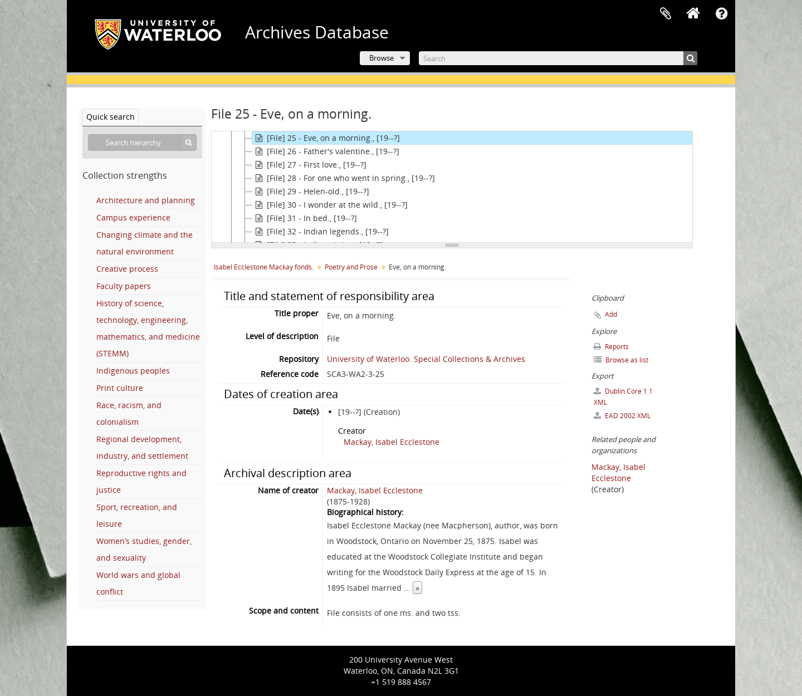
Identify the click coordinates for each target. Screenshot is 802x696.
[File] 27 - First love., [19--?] (309, 164)
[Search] (558, 58)
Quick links (721, 14)
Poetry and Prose (351, 267)
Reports (611, 346)
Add (611, 314)
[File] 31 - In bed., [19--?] (304, 218)
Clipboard (665, 14)
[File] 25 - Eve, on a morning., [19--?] (326, 138)
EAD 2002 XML (622, 415)
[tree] (452, 187)
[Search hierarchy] (142, 142)
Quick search (110, 116)
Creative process (127, 268)
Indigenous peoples (133, 370)
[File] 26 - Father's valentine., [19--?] (325, 151)
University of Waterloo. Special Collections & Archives (426, 359)
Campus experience (133, 217)
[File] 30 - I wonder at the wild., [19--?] (330, 205)
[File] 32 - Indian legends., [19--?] (320, 231)
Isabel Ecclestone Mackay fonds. (264, 267)
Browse (381, 58)
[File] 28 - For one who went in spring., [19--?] (343, 178)
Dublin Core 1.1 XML (623, 396)
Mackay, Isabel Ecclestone (391, 442)
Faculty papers (123, 286)
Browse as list (621, 360)
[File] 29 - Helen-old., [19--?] (310, 191)
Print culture (119, 388)
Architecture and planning (145, 200)
